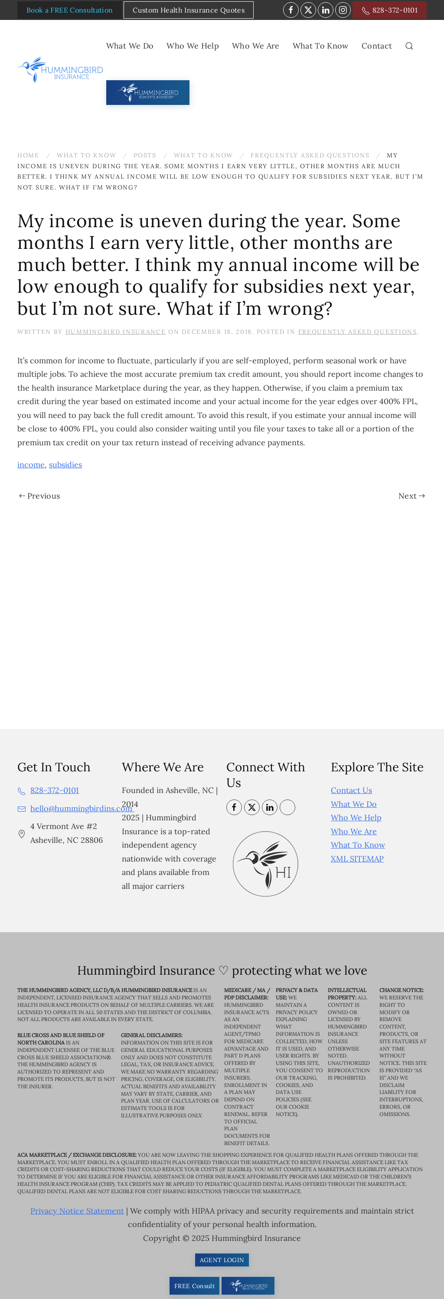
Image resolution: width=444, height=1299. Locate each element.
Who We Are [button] (256, 46)
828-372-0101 (390, 10)
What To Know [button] (321, 46)
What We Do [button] (130, 46)
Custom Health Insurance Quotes (189, 10)
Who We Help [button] (192, 46)
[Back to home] (61, 69)
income (31, 465)
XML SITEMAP (357, 859)
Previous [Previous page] (39, 496)
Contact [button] (377, 46)
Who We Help (356, 817)
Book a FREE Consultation (69, 10)
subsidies (65, 465)
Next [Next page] (411, 496)
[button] (409, 46)
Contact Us (351, 790)
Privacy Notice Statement (77, 1211)
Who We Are (354, 831)
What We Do (354, 804)
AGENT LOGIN (222, 1260)
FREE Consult (194, 1286)
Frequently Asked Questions (357, 332)
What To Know (358, 845)
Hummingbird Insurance (115, 332)
